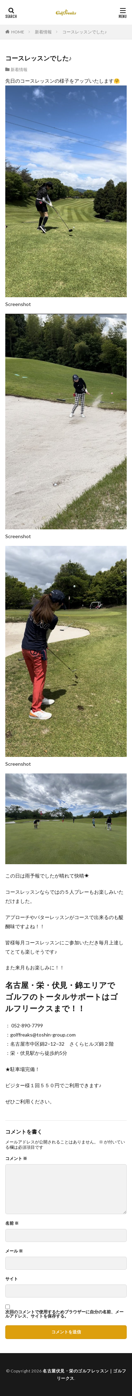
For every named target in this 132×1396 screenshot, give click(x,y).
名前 (12, 1223)
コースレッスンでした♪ (84, 31)
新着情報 (43, 31)
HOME (17, 31)
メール (14, 1251)
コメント (16, 1158)
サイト (11, 1279)
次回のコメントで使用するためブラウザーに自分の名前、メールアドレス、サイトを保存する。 (64, 1314)
